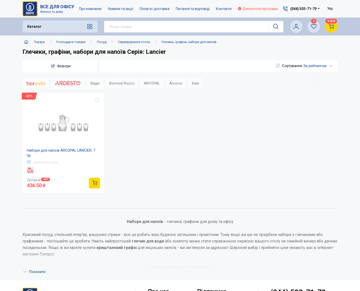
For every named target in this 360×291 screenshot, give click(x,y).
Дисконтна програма (258, 9)
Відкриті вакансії (164, 271)
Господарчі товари (71, 42)
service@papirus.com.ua (295, 231)
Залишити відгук (43, 166)
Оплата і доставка (155, 9)
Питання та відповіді (193, 9)
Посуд (101, 42)
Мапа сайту (158, 261)
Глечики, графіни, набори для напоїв (189, 42)
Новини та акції (120, 9)
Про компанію (90, 9)
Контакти (224, 9)
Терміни (204, 261)
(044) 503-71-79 (298, 220)
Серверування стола (134, 42)
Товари (39, 42)
